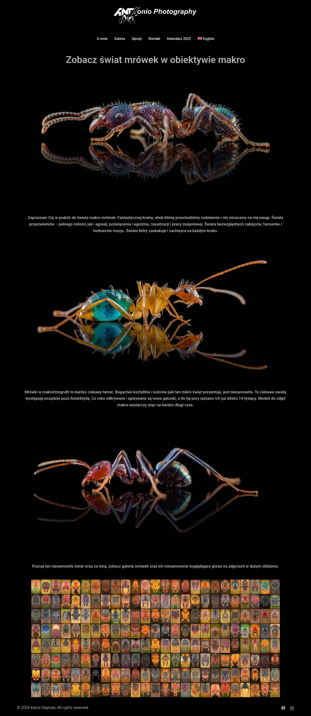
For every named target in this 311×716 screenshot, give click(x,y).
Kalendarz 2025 (179, 39)
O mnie (102, 39)
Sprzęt (137, 39)
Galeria (119, 39)
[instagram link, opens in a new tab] (292, 707)
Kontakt (154, 39)
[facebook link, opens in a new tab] (283, 707)
